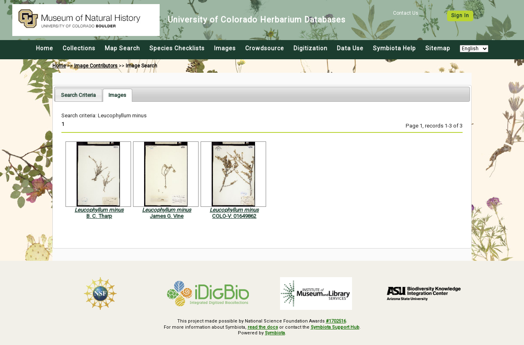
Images (225, 48)
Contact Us (405, 13)
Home (44, 48)
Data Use (350, 48)
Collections (79, 48)
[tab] (78, 95)
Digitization (311, 48)
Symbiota (275, 333)
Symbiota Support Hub (335, 327)
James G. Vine (166, 216)
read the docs (263, 327)
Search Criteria (78, 95)
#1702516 (336, 321)
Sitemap (437, 48)
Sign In (460, 15)
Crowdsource (264, 48)
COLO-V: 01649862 (234, 216)
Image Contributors (95, 66)
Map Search (122, 48)
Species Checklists (177, 48)
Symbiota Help (394, 48)
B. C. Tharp (99, 216)
